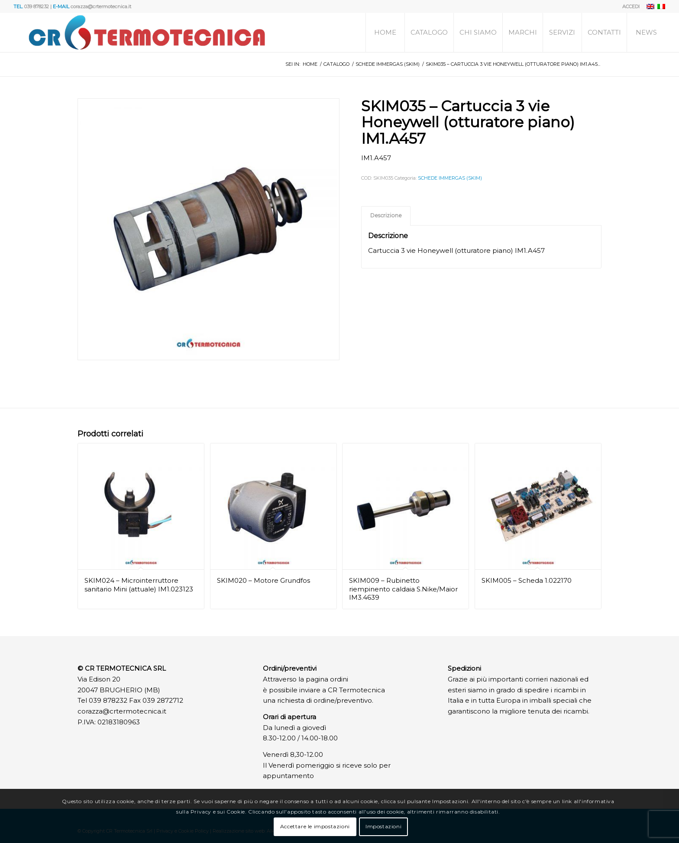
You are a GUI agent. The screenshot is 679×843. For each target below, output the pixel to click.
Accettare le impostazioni (315, 826)
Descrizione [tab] (386, 215)
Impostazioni (383, 826)
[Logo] (146, 32)
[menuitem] (629, 6)
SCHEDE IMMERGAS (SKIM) (450, 178)
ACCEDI (631, 6)
